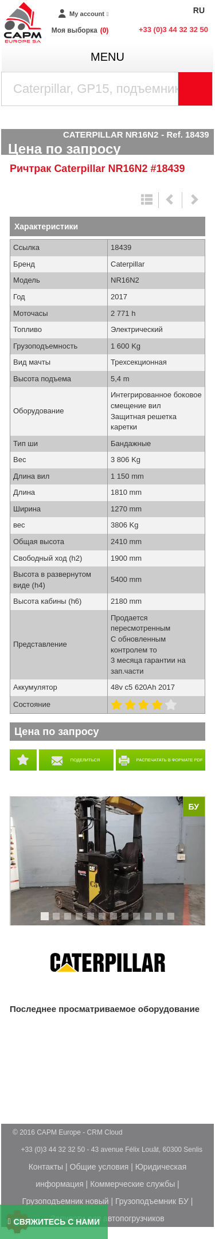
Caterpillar (107, 962)
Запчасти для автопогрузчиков (107, 1218)
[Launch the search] (195, 89)
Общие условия (99, 1166)
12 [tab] (174, 921)
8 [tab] (126, 921)
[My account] (83, 14)
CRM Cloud (105, 1132)
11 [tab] (163, 921)
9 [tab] (138, 921)
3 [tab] (69, 921)
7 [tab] (115, 921)
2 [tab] (58, 921)
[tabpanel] (107, 860)
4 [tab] (81, 921)
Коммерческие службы (132, 1184)
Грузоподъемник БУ (152, 1201)
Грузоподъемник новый (65, 1201)
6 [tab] (103, 921)
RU (199, 10)
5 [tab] (92, 921)
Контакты (46, 1166)
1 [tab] (46, 921)
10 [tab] (152, 921)
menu (107, 56)
